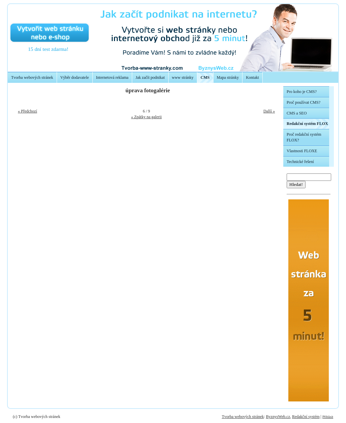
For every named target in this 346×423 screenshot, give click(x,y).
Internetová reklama (112, 77)
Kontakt (252, 77)
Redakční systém (306, 416)
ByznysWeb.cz (278, 416)
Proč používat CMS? (303, 102)
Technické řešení (300, 161)
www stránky (183, 77)
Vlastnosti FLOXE (302, 151)
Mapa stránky (228, 77)
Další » (269, 111)
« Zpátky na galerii (146, 117)
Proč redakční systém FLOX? (304, 137)
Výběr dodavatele (74, 77)
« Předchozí (27, 111)
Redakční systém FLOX (307, 123)
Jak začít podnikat (150, 77)
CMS (205, 77)
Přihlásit (327, 417)
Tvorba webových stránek (32, 77)
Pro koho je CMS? (302, 91)
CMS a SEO (297, 113)
